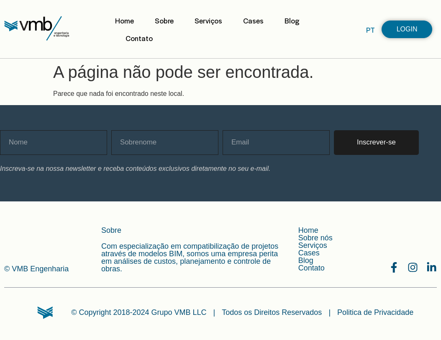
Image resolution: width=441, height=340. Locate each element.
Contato (139, 38)
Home (124, 20)
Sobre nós (315, 238)
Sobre (164, 20)
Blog (292, 20)
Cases (253, 20)
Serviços (208, 20)
